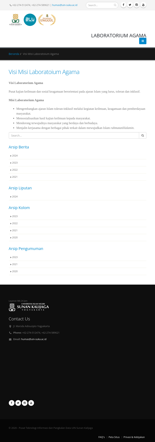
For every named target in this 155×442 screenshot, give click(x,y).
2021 (15, 176)
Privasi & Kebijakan (134, 437)
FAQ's (101, 437)
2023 (15, 162)
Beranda (14, 54)
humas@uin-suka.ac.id (64, 5)
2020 (15, 237)
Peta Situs (114, 437)
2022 (15, 169)
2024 (15, 155)
